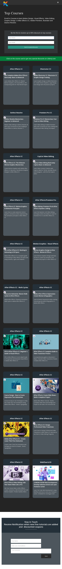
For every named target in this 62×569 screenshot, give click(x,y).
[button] (58, 2)
